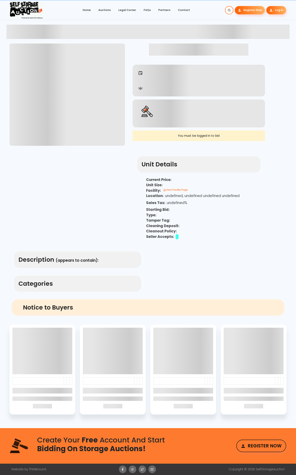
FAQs (147, 10)
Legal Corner (127, 10)
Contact (184, 10)
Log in (276, 10)
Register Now (250, 10)
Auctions (104, 10)
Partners (164, 10)
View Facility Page (175, 190)
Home (87, 10)
